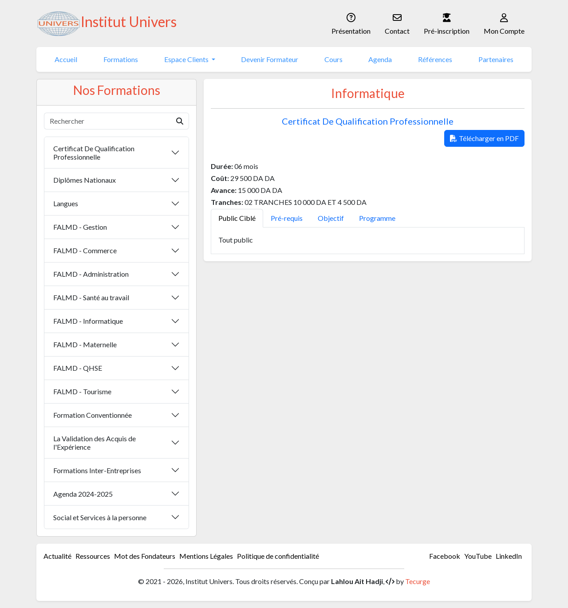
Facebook (444, 556)
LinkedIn (509, 556)
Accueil (66, 59)
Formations (120, 59)
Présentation (351, 23)
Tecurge (417, 581)
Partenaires (495, 59)
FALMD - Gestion (80, 227)
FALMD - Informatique (88, 321)
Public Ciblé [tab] (237, 218)
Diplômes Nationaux (84, 180)
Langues (65, 203)
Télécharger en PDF (484, 138)
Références (435, 59)
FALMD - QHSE (77, 368)
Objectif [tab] (331, 218)
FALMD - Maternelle (85, 344)
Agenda (380, 59)
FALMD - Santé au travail (91, 297)
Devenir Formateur (269, 59)
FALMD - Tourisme (82, 391)
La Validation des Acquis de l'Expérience (94, 442)
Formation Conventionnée (92, 415)
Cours (333, 59)
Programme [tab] (377, 218)
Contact (397, 23)
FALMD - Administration (91, 274)
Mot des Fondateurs (144, 556)
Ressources (92, 556)
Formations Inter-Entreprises (97, 470)
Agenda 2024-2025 (83, 494)
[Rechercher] (107, 121)
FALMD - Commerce (85, 250)
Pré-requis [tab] (287, 218)
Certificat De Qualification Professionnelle (93, 152)
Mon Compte (504, 23)
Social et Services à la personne (99, 517)
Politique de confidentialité (278, 556)
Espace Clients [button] (187, 59)
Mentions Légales (206, 556)
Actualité (57, 556)
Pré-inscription (446, 23)
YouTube (478, 556)
